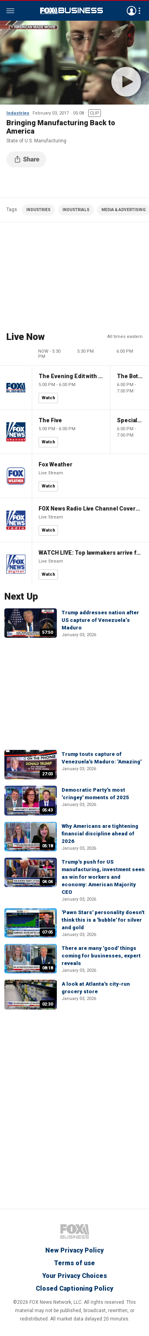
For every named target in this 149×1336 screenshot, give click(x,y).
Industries (17, 113)
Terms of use (74, 1263)
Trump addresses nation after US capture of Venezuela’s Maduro (100, 620)
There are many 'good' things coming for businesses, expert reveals (101, 955)
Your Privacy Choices (74, 1276)
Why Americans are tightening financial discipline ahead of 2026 (100, 833)
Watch (48, 397)
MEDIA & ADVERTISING (123, 210)
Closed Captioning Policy (74, 1288)
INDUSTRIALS (75, 210)
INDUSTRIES (38, 210)
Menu (10, 10)
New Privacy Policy (74, 1250)
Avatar (131, 11)
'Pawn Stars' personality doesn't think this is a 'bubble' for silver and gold (103, 919)
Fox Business (71, 11)
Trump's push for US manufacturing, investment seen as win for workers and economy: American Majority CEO (103, 877)
